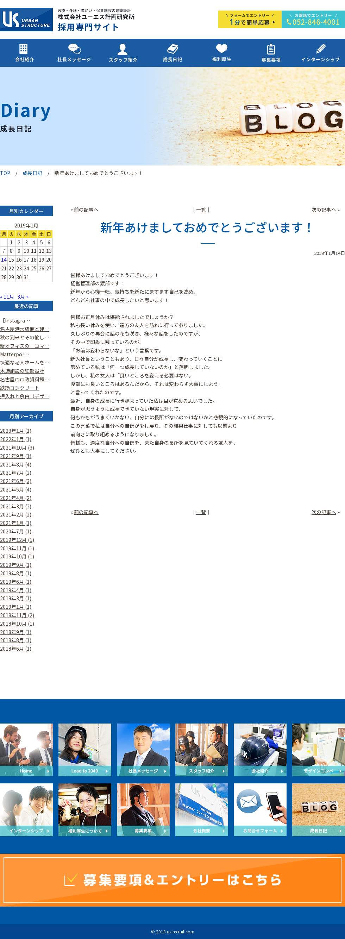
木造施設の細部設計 (22, 370)
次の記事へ (324, 209)
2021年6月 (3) (15, 480)
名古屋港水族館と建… (24, 328)
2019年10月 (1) (17, 556)
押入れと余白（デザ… (24, 396)
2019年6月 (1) (15, 581)
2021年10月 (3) (17, 447)
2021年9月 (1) (15, 455)
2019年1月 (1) (15, 606)
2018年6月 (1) (15, 648)
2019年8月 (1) (15, 573)
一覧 (201, 209)
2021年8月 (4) (15, 464)
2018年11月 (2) (17, 615)
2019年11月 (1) (17, 548)
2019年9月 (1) (15, 564)
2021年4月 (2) (15, 497)
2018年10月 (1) (17, 623)
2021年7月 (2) (15, 472)
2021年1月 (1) (15, 522)
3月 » (23, 296)
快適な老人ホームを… (24, 362)
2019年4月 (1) (15, 590)
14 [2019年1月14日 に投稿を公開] (4, 259)
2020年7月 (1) (15, 531)
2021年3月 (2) (15, 506)
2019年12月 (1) (17, 539)
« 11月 (7, 296)
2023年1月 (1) (15, 430)
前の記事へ (86, 209)
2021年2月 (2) (15, 514)
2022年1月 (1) (15, 439)
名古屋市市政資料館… (24, 379)
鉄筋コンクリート (19, 387)
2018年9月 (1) (15, 632)
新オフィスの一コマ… (24, 345)
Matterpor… (14, 354)
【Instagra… (15, 320)
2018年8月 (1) (15, 640)
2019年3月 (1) (15, 598)
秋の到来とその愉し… (24, 337)
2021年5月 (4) (15, 489)
